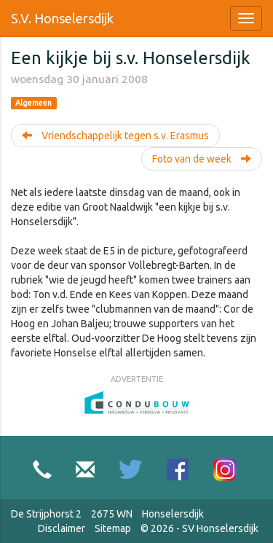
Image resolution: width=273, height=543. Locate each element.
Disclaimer (61, 528)
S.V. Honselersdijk (62, 18)
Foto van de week (201, 159)
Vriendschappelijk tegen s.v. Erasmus (115, 135)
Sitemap (113, 528)
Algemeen (33, 102)
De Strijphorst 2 (46, 514)
